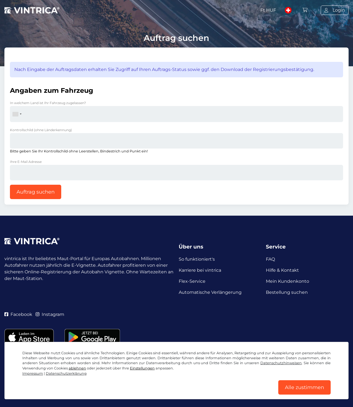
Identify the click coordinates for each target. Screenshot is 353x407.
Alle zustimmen (304, 387)
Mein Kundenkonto (287, 281)
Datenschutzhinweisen (281, 363)
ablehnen (77, 368)
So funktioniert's (197, 259)
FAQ (270, 259)
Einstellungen (142, 368)
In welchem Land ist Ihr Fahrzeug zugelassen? (48, 103)
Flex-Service (192, 281)
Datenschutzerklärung (66, 373)
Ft (268, 10)
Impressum (32, 373)
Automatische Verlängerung (210, 292)
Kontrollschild (41, 130)
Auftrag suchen (36, 192)
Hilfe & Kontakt (282, 270)
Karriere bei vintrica (200, 270)
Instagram (50, 314)
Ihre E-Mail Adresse (26, 162)
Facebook (18, 314)
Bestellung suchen (287, 292)
